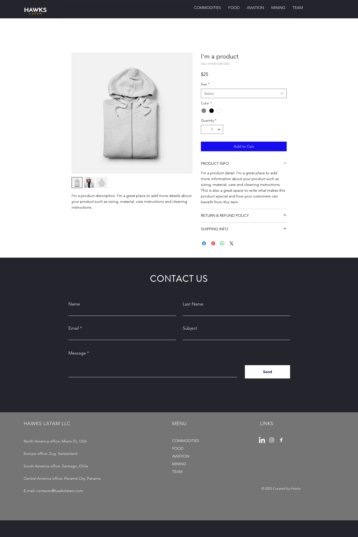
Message (77, 353)
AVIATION (180, 456)
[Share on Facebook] (204, 243)
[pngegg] (262, 440)
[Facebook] (281, 440)
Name (74, 304)
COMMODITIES (185, 440)
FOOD (177, 448)
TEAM (177, 471)
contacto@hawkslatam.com (59, 490)
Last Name (193, 304)
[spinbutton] (212, 129)
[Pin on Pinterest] (213, 243)
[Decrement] (205, 129)
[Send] (267, 371)
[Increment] (219, 129)
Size (205, 84)
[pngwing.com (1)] (272, 440)
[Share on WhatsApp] (222, 243)
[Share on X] (231, 243)
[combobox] (244, 93)
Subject (190, 328)
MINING (179, 464)
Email (73, 328)
